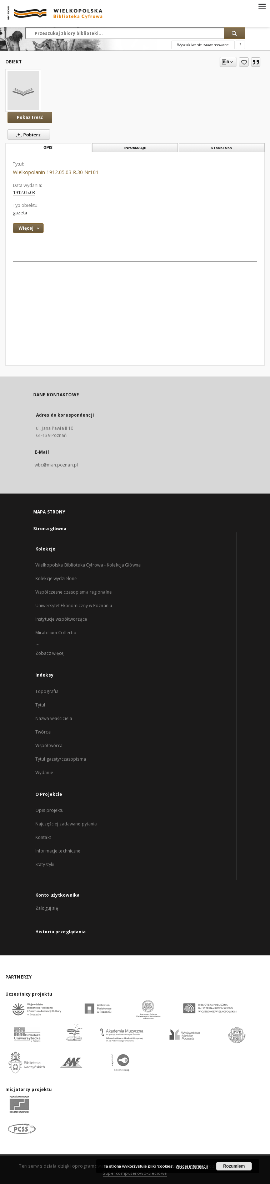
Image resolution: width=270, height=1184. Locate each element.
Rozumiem (234, 1166)
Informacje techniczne (58, 851)
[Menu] (261, 5)
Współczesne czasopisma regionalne (73, 592)
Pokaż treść (30, 117)
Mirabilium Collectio (55, 633)
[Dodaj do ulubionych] (244, 62)
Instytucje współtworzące (61, 619)
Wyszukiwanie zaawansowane (203, 44)
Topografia (47, 691)
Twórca (43, 732)
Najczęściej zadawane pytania (66, 824)
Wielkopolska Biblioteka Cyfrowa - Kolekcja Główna (88, 565)
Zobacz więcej (50, 653)
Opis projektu (49, 810)
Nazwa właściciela (53, 718)
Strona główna (50, 529)
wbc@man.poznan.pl (56, 465)
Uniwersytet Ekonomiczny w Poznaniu (73, 606)
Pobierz (27, 134)
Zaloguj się (46, 908)
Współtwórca (48, 745)
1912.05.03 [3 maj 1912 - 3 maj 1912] (24, 192)
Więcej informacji (192, 1166)
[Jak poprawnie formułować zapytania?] (240, 45)
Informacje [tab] (135, 147)
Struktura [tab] (221, 147)
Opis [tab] (48, 147)
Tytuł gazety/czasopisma (60, 759)
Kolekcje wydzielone (56, 578)
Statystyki (44, 864)
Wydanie (44, 773)
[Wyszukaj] (234, 33)
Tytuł (40, 705)
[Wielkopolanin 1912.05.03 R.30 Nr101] (23, 90)
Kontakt (43, 837)
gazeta (20, 213)
